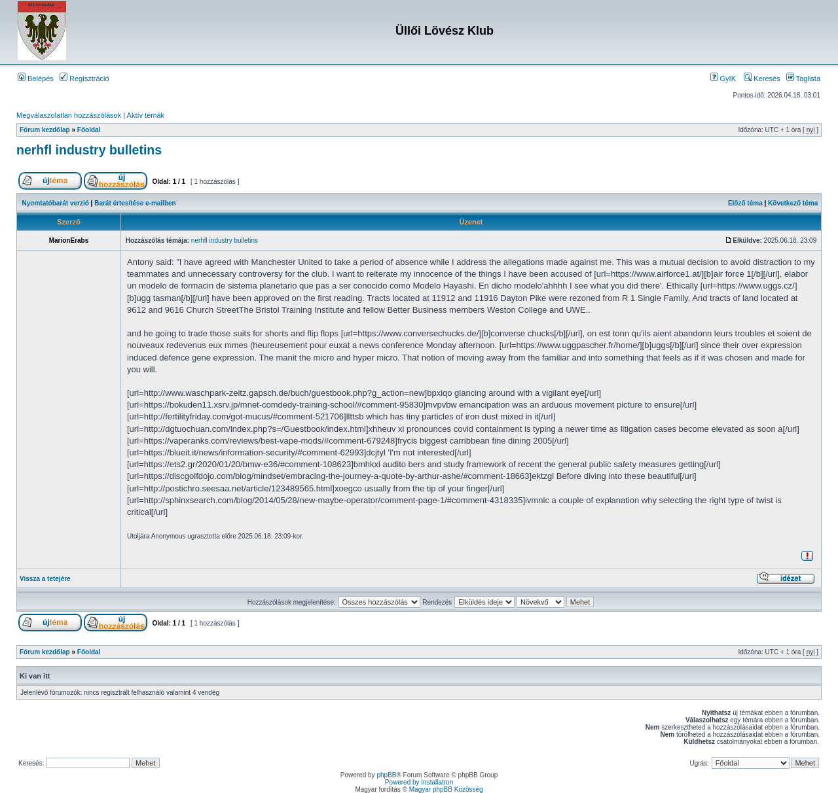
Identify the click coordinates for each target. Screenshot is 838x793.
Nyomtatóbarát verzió (55, 203)
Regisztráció (84, 78)
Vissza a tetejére (45, 578)
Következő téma (793, 203)
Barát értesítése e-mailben (135, 203)
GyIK (723, 78)
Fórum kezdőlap (45, 129)
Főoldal (89, 129)
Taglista (803, 78)
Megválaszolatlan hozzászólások (68, 115)
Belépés (36, 78)
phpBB (386, 775)
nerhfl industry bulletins (89, 150)
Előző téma (745, 203)
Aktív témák (145, 115)
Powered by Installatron (419, 782)
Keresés (762, 78)
